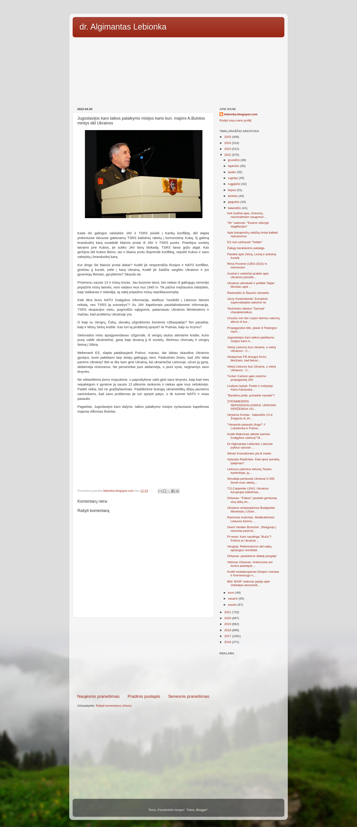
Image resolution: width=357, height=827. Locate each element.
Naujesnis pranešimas (98, 696)
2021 (228, 612)
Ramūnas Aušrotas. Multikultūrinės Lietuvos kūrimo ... (251, 519)
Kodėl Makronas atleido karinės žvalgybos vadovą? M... (248, 435)
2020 (228, 618)
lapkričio (234, 166)
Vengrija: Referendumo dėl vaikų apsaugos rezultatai (249, 548)
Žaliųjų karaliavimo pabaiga (246, 248)
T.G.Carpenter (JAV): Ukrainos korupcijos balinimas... (248, 490)
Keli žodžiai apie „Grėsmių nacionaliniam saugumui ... (247, 215)
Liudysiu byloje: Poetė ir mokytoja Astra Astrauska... (250, 387)
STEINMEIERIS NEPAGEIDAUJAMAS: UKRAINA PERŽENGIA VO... (251, 405)
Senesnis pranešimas (188, 696)
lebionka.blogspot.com (241, 114)
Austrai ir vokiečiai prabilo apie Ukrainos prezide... (248, 275)
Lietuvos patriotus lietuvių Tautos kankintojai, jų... (249, 470)
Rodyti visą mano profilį (235, 120)
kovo (231, 592)
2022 (228, 154)
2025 (228, 137)
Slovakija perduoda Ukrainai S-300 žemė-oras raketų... (251, 480)
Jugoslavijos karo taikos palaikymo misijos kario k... (250, 339)
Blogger (201, 810)
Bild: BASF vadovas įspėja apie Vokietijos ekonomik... (248, 583)
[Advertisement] (178, 71)
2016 (228, 642)
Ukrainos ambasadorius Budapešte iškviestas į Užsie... (251, 509)
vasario (233, 598)
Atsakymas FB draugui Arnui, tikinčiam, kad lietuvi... (247, 358)
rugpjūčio (234, 184)
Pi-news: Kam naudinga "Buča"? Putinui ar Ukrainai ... (249, 538)
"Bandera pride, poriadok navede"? (251, 395)
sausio (233, 604)
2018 (228, 630)
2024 (228, 143)
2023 (228, 149)
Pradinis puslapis (144, 696)
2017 (228, 636)
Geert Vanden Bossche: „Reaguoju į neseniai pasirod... (251, 528)
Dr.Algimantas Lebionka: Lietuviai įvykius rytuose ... (250, 445)
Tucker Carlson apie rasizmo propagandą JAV (246, 377)
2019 (228, 624)
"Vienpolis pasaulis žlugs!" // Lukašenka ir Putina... (246, 426)
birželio (233, 196)
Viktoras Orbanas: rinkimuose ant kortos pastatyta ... (250, 563)
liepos (232, 190)
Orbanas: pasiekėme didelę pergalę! (252, 556)
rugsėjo (233, 178)
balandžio (235, 208)
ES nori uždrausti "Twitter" (245, 242)
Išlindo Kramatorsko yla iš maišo (249, 453)
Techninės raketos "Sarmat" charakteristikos (246, 310)
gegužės (234, 202)
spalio (232, 172)
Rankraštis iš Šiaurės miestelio (248, 293)
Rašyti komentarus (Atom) (114, 705)
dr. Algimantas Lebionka (122, 26)
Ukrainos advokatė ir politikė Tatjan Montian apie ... (251, 284)
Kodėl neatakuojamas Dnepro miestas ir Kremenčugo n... (253, 573)
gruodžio (234, 160)
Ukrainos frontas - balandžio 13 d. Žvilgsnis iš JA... (250, 416)
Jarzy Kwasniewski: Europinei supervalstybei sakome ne (247, 300)
